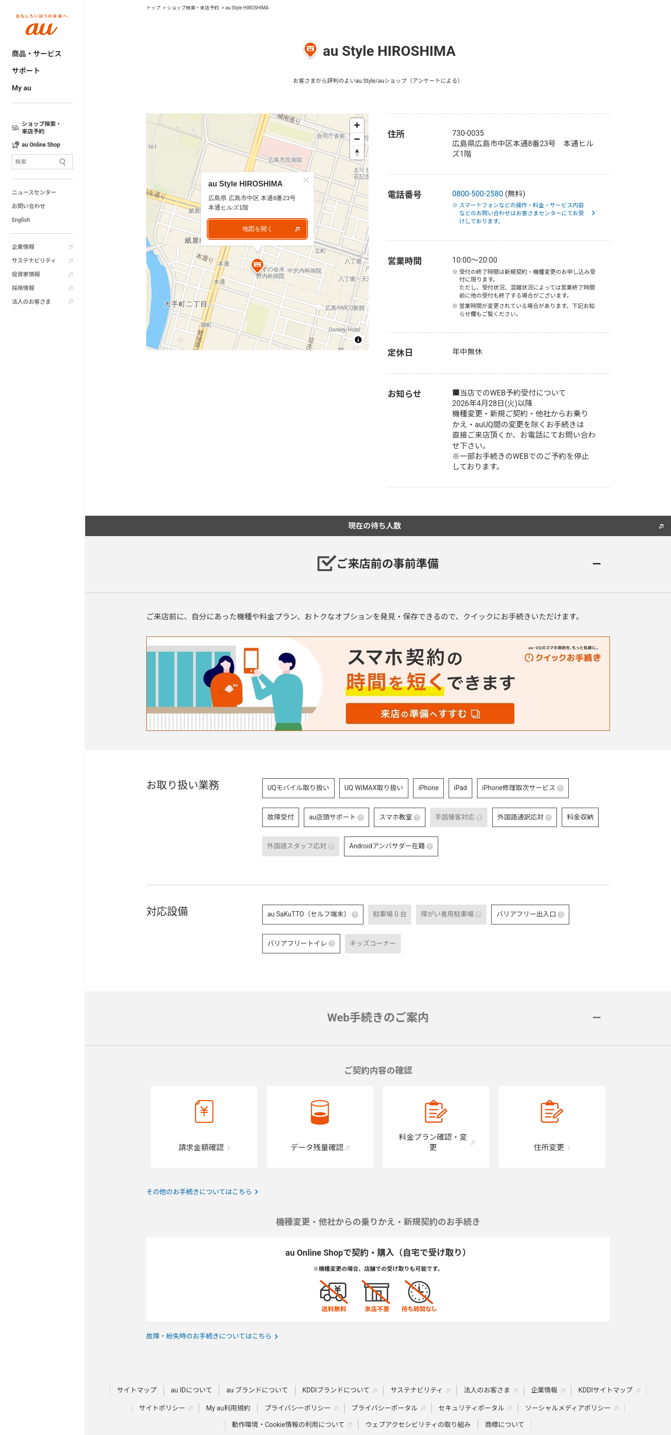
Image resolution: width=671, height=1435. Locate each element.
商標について (505, 1424)
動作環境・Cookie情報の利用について (288, 1424)
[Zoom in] (357, 125)
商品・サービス (37, 54)
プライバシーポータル (385, 1408)
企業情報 (23, 247)
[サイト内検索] (42, 161)
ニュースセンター (34, 192)
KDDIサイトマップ (605, 1390)
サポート (26, 71)
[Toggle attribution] (358, 339)
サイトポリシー (162, 1408)
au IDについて (191, 1390)
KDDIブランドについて (336, 1390)
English (21, 220)
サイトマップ (137, 1390)
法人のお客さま (31, 302)
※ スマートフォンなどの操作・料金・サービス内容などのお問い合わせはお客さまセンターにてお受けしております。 (521, 213)
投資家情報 (26, 274)
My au (21, 88)
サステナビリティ (34, 260)
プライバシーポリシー (298, 1408)
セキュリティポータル (471, 1408)
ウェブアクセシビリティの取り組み (417, 1424)
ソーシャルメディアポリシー (568, 1408)
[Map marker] (257, 267)
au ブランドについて (257, 1390)
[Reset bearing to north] (357, 152)
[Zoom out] (357, 139)
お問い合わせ (28, 206)
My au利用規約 (228, 1408)
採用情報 (23, 288)
